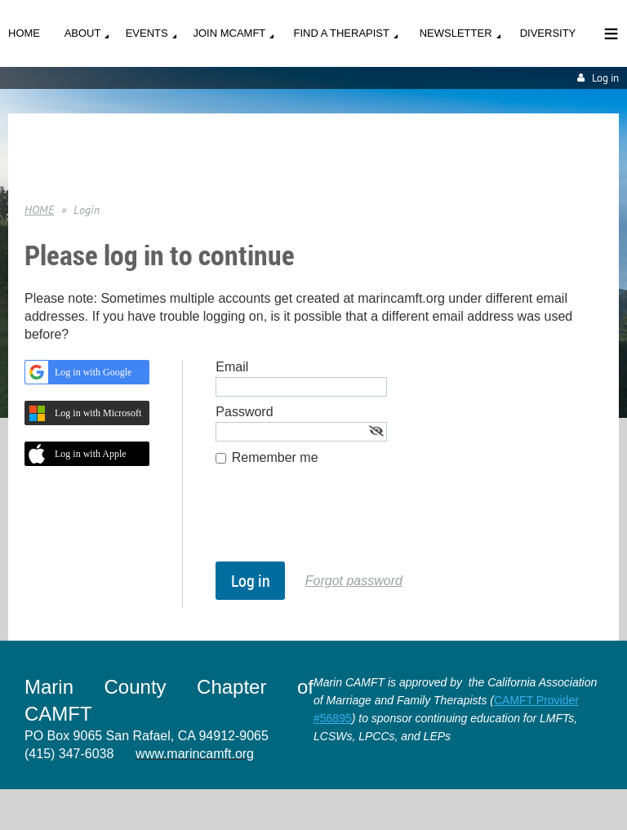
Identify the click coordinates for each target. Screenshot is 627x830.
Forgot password (353, 581)
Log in (605, 78)
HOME (39, 209)
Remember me (275, 457)
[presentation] (340, 521)
